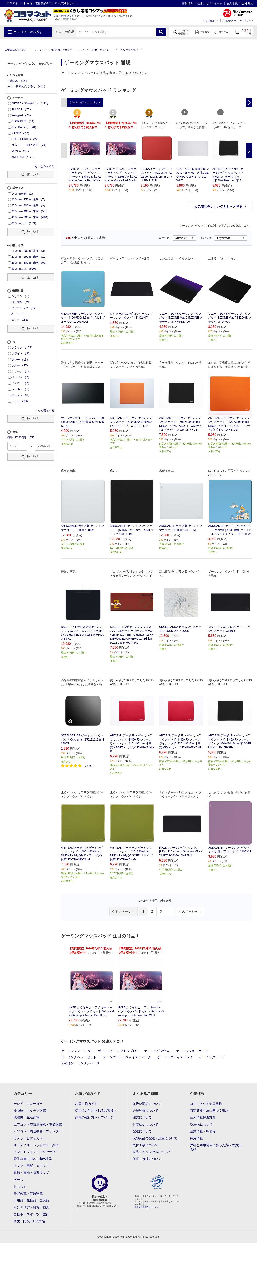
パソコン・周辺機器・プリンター (56, 50)
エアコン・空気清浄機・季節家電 (38, 1124)
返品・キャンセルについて (152, 1152)
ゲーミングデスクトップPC (117, 1051)
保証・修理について (147, 1159)
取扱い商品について (147, 1103)
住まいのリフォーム (209, 3)
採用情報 (196, 1138)
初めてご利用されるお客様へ (96, 1110)
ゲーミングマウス (156, 1051)
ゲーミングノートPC (76, 1051)
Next (249, 150)
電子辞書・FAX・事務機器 (33, 1159)
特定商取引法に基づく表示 (209, 1110)
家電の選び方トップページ (94, 1117)
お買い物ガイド (210, 20)
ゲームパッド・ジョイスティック (127, 1057)
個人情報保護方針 (203, 1117)
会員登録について (145, 1110)
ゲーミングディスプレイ (175, 1057)
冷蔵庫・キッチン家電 (30, 1110)
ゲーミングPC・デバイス (95, 50)
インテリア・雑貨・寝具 (31, 1207)
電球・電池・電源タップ (31, 1172)
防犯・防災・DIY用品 (29, 1221)
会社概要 (247, 3)
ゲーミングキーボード (192, 1051)
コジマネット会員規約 (206, 1103)
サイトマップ (246, 20)
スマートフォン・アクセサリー (36, 1152)
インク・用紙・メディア (31, 1166)
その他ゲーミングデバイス (80, 1063)
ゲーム (18, 1179)
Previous (64, 150)
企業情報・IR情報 (203, 1131)
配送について (142, 1131)
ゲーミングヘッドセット (78, 1057)
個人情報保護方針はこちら (147, 1207)
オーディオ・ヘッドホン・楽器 (36, 1145)
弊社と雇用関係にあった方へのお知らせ (215, 1147)
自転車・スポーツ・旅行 (31, 1214)
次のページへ (188, 911)
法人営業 (232, 3)
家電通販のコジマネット (18, 50)
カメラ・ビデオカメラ (30, 1138)
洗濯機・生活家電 (26, 1117)
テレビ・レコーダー (28, 1103)
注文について (142, 1117)
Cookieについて (201, 1124)
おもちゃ (20, 1186)
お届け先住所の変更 (64, 16)
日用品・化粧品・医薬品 (31, 1200)
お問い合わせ (229, 20)
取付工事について (145, 1145)
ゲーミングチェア (212, 1057)
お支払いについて (145, 1124)
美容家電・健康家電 (28, 1193)
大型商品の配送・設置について (155, 1138)
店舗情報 (187, 3)
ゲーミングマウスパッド (129, 50)
